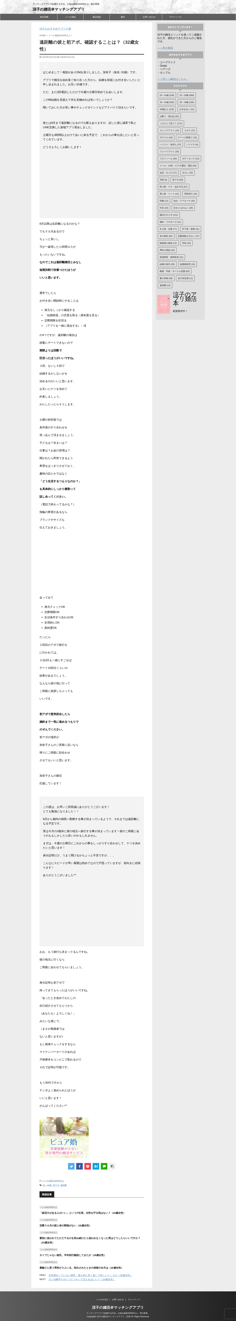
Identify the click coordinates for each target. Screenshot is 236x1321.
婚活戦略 (44, 17)
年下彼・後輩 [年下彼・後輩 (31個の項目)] (190, 229)
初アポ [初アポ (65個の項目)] (177, 179)
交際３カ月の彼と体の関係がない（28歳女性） (65, 1225)
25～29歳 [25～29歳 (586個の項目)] (186, 95)
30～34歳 (46, 1185)
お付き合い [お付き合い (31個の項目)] (186, 109)
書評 (123, 17)
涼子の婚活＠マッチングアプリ (59, 9)
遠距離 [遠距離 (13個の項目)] (165, 285)
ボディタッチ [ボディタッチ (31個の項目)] (190, 158)
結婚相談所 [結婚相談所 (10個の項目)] (187, 264)
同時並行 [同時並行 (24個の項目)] (190, 194)
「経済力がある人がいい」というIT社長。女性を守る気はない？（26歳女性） (82, 1212)
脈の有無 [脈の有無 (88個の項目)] (166, 278)
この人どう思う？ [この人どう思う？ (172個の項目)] (171, 123)
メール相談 (70, 17)
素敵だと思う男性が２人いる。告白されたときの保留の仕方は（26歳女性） (81, 1267)
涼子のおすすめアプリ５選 (55, 28)
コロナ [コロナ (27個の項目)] (189, 130)
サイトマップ (134, 1299)
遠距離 (63, 1185)
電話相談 (96, 17)
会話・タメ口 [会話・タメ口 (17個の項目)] (168, 172)
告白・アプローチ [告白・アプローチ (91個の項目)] (184, 201)
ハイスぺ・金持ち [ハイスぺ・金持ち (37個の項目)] (170, 144)
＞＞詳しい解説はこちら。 (173, 79)
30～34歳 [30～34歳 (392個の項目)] (167, 102)
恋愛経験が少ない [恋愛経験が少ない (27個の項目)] (188, 236)
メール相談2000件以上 (53, 1181)
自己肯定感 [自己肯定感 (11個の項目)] (185, 278)
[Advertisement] (92, 184)
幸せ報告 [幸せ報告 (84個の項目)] (166, 236)
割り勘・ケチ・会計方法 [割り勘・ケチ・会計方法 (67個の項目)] (173, 187)
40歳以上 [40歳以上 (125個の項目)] (167, 109)
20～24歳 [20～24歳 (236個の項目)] (167, 95)
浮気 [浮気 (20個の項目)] (186, 243)
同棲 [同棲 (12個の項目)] (164, 201)
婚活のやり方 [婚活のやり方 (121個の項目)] (169, 215)
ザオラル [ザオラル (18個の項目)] (166, 137)
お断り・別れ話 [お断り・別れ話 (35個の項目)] (169, 116)
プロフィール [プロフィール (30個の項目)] (168, 158)
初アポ (56, 1185)
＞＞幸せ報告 (165, 48)
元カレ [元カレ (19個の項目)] (187, 172)
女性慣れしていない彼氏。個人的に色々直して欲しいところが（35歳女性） (90, 1275)
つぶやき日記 (102, 1299)
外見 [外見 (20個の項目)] (164, 208)
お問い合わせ (149, 17)
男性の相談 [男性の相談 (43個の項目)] (167, 250)
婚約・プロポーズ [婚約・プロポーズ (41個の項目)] (170, 222)
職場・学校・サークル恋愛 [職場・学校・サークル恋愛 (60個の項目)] (175, 271)
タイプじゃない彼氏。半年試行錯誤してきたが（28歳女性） (72, 1255)
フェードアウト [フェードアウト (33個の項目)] (169, 151)
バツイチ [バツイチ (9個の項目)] (192, 144)
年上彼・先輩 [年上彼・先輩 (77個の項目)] (168, 229)
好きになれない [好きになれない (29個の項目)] (183, 208)
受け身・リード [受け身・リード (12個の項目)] (169, 194)
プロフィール (175, 17)
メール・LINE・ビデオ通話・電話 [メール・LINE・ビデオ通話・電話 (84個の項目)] (178, 165)
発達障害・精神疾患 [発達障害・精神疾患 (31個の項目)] (171, 257)
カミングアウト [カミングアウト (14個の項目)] (169, 130)
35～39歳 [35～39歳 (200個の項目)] (186, 102)
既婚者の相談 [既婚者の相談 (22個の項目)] (168, 243)
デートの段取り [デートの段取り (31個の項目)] (187, 137)
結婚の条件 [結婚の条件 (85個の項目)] (167, 264)
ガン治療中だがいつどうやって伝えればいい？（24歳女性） (82, 1279)
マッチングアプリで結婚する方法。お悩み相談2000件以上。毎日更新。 (118, 1313)
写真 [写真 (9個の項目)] (163, 179)
